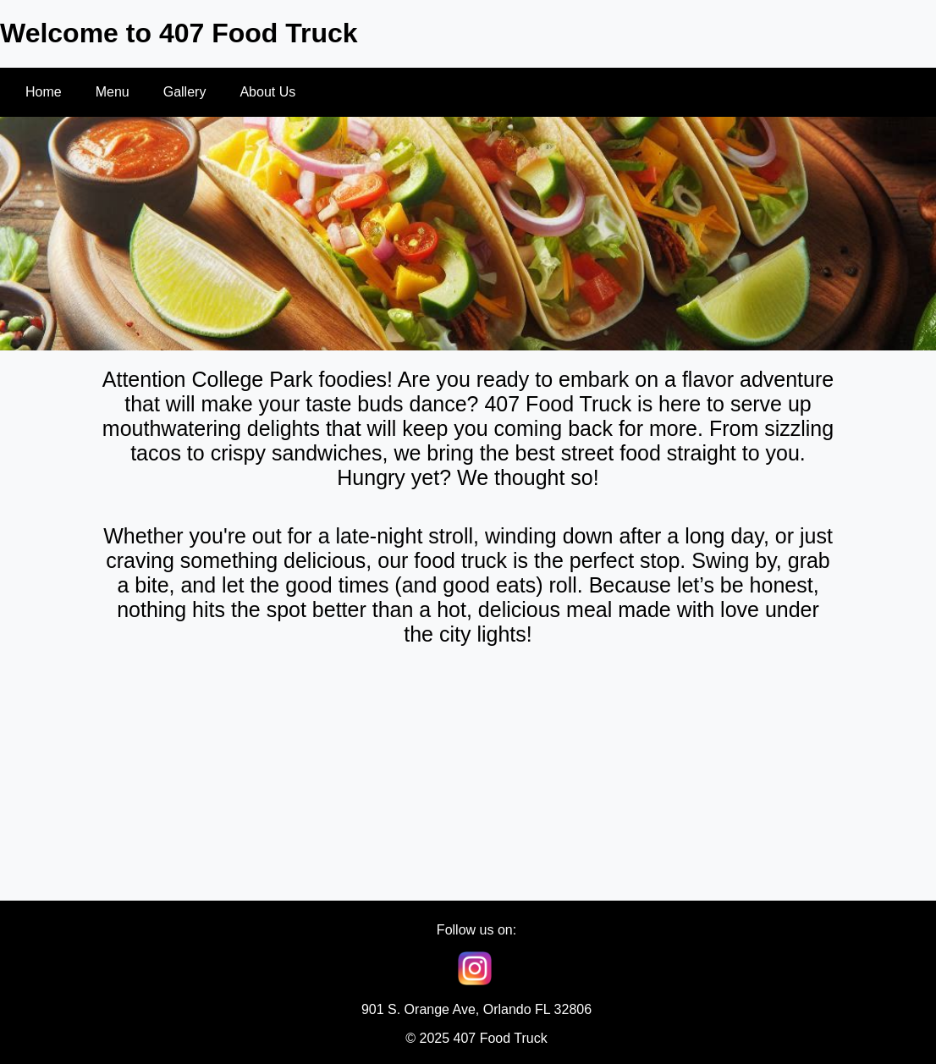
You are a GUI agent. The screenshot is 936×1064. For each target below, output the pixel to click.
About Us (267, 92)
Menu (112, 92)
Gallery (184, 92)
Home (43, 92)
